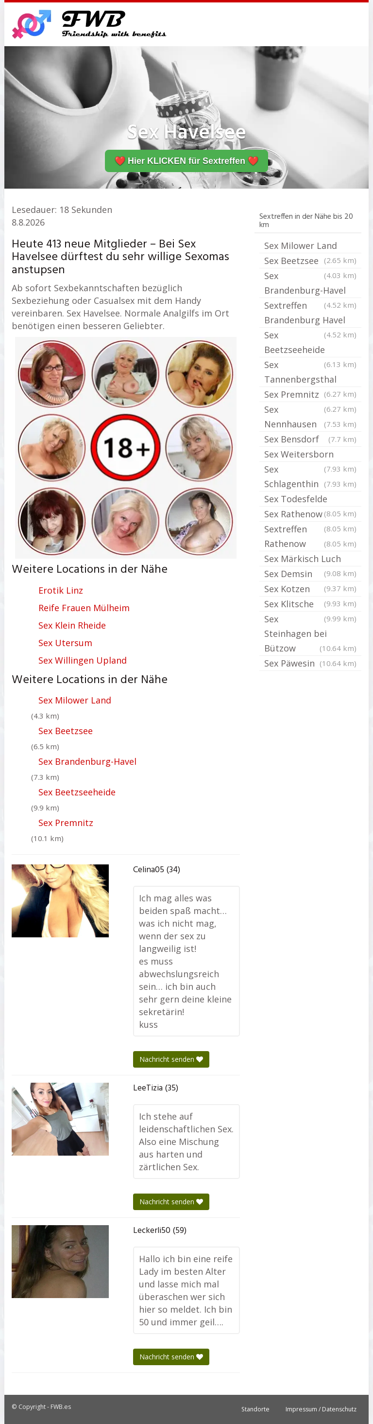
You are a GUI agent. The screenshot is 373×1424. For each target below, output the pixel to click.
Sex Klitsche (310, 605)
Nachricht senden (171, 1059)
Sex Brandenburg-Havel (87, 761)
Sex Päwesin (310, 663)
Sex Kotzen (310, 590)
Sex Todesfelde (310, 500)
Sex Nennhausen (310, 417)
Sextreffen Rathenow (310, 537)
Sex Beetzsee (65, 731)
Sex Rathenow (310, 515)
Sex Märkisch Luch (310, 559)
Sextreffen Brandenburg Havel (310, 313)
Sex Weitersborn (310, 455)
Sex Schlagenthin (310, 477)
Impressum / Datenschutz (321, 1409)
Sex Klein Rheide (72, 625)
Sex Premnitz (65, 822)
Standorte (255, 1409)
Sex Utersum (65, 643)
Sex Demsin (310, 574)
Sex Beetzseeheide (77, 792)
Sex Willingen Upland (82, 660)
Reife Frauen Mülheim (84, 608)
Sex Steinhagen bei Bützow (310, 634)
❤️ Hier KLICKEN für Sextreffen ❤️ (186, 161)
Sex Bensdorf (310, 439)
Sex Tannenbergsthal (310, 373)
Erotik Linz (60, 590)
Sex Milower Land (74, 700)
